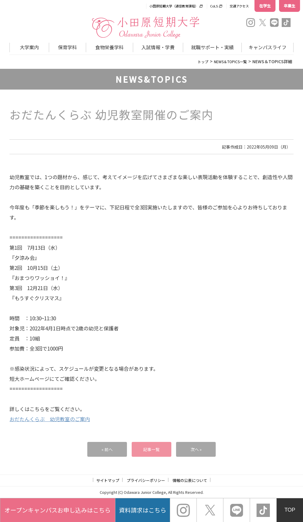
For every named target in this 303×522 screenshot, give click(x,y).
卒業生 (289, 6)
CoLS (214, 6)
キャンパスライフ (267, 47)
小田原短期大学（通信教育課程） (173, 6)
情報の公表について (190, 480)
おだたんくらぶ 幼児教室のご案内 (49, 419)
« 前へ (107, 449)
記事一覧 (151, 449)
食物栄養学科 (109, 47)
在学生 (265, 6)
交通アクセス (239, 6)
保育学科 (67, 47)
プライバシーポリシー (146, 480)
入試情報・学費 (158, 47)
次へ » (196, 449)
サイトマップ (107, 480)
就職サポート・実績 (212, 47)
